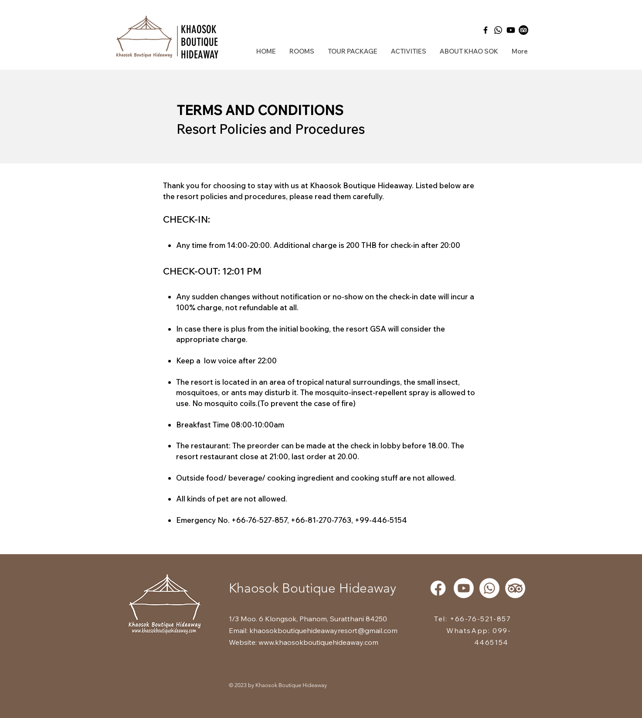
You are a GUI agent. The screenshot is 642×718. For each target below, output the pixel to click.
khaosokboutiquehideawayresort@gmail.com (323, 630)
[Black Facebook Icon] (485, 30)
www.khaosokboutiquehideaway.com (318, 642)
